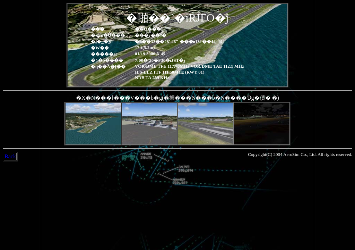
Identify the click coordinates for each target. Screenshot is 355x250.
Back (10, 156)
